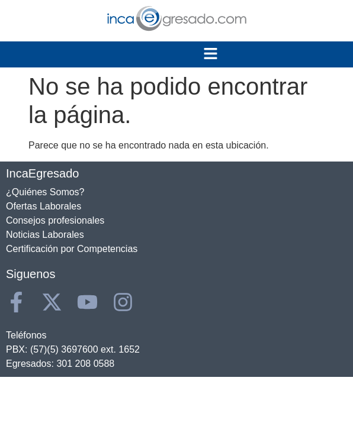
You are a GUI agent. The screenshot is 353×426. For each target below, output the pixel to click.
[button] (211, 54)
